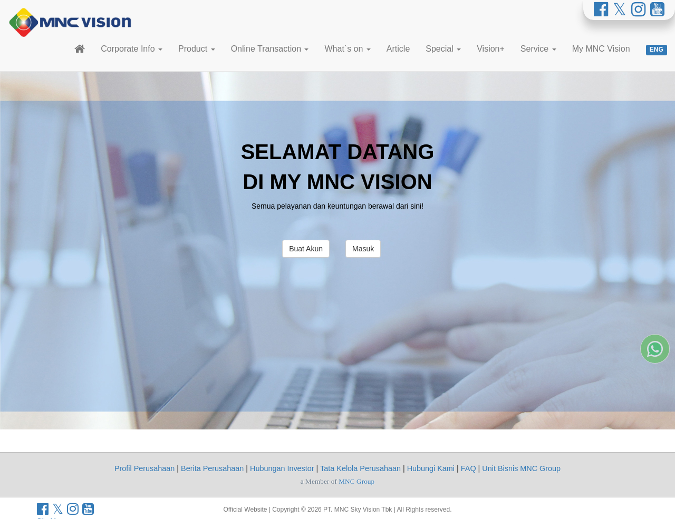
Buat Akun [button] (306, 248)
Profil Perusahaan (144, 468)
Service (538, 48)
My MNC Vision (601, 48)
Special (443, 48)
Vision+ (491, 48)
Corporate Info (131, 48)
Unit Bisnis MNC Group (521, 468)
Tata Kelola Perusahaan (360, 468)
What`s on (347, 48)
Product (196, 48)
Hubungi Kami (431, 468)
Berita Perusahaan (212, 468)
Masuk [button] (363, 248)
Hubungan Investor (282, 468)
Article (398, 48)
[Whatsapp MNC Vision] (655, 410)
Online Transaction (270, 48)
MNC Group (356, 481)
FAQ (468, 468)
